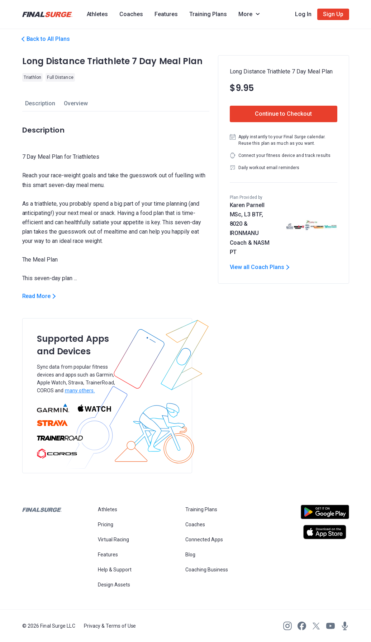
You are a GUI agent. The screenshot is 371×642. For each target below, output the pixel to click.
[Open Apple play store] (325, 532)
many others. (80, 390)
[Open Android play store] (325, 515)
